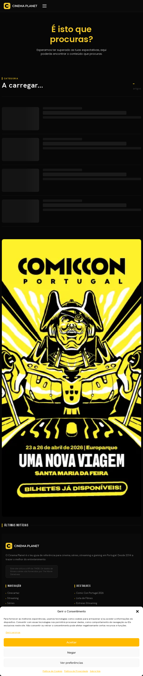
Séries (11, 603)
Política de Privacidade (76, 671)
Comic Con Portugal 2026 (90, 593)
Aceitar (71, 642)
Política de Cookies (52, 671)
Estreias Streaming (86, 603)
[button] (137, 611)
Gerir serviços (13, 632)
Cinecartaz (13, 593)
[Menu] (44, 6)
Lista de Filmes (84, 598)
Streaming (12, 598)
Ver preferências (71, 662)
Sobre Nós (95, 671)
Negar (71, 652)
